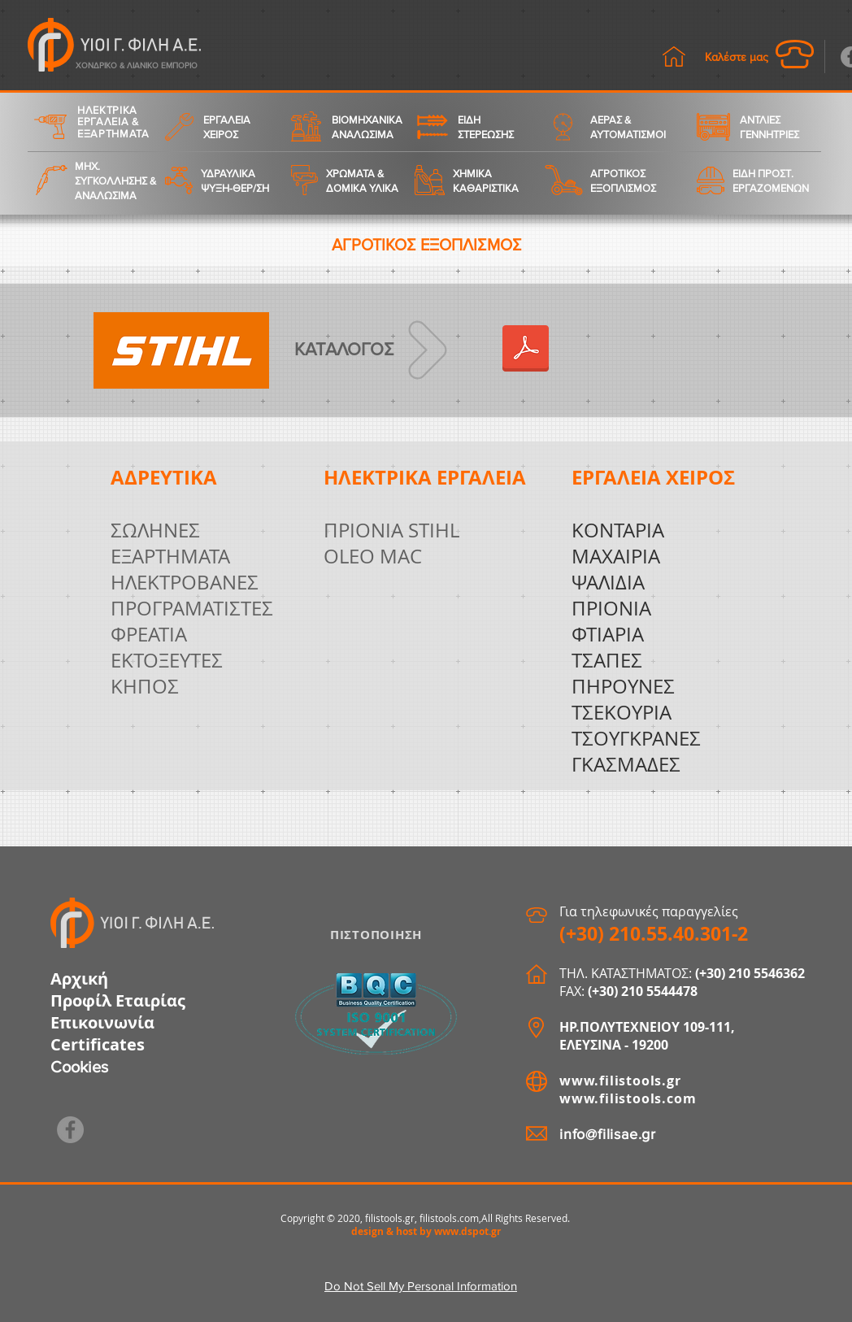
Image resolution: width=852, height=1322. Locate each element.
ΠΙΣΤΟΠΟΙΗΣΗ (376, 934)
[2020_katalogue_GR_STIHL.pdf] (525, 350)
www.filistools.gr (620, 1080)
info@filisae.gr (607, 1134)
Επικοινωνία (102, 1022)
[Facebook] (70, 1129)
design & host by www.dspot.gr (426, 1231)
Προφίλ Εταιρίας (117, 1000)
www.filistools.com (627, 1098)
